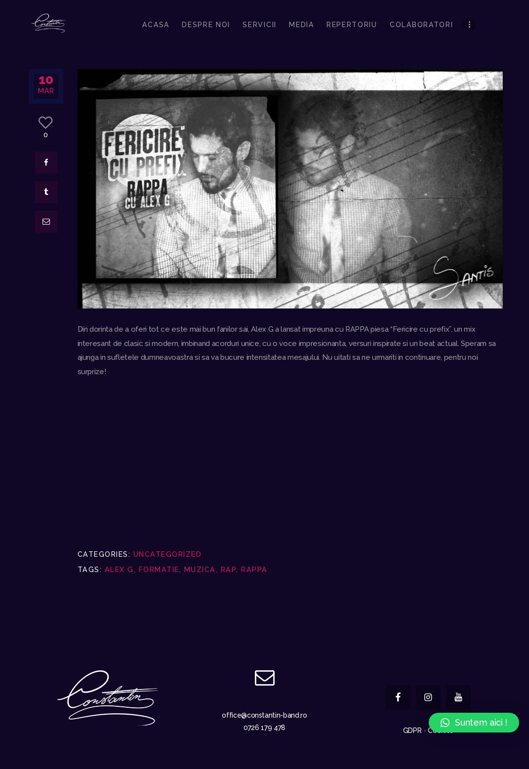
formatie (159, 570)
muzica (200, 570)
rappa (254, 570)
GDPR (412, 730)
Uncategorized (167, 554)
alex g (119, 570)
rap (229, 570)
